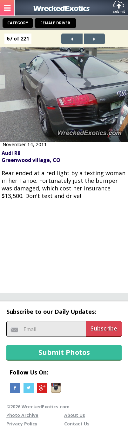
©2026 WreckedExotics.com (38, 407)
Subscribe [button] (104, 328)
